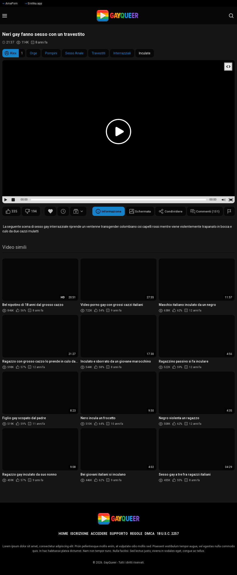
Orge (33, 53)
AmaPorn (10, 3)
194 (31, 211)
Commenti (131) (204, 211)
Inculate (144, 53)
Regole (136, 533)
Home (63, 533)
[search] (231, 15)
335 (11, 211)
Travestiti (98, 53)
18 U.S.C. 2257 (168, 533)
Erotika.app (33, 3)
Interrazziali (122, 53)
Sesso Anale (74, 53)
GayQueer (110, 562)
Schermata (137, 211)
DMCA (149, 533)
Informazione (104, 211)
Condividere (169, 211)
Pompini (51, 53)
